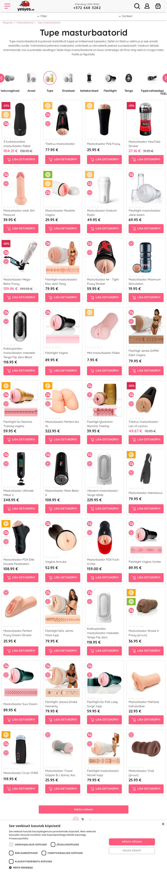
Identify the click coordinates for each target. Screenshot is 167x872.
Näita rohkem (83, 809)
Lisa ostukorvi (21, 159)
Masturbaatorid (25, 22)
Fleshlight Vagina (56, 353)
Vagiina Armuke (55, 561)
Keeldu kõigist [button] (132, 850)
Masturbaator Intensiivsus (146, 493)
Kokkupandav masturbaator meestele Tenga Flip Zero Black (19, 353)
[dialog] (83, 846)
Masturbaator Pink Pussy (103, 144)
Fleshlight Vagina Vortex (145, 561)
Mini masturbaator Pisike (103, 353)
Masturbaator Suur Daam (20, 704)
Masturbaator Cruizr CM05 (20, 773)
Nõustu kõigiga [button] (132, 841)
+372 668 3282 (87, 7)
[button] (57, 867)
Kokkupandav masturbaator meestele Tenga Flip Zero (103, 633)
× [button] (163, 824)
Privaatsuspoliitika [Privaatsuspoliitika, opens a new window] (18, 838)
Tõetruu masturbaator (60, 144)
